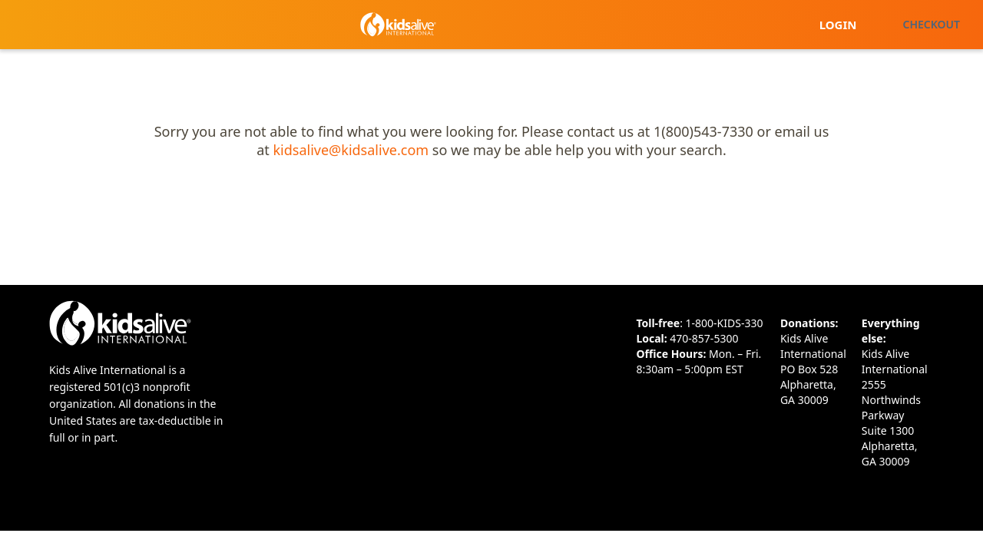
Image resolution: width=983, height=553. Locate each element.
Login (838, 24)
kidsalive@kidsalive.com (351, 150)
